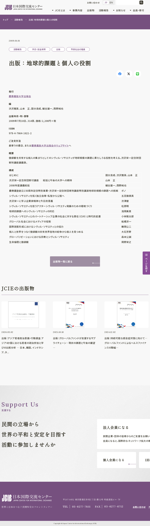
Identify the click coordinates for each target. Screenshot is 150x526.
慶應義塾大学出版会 (20, 96)
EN (111, 2)
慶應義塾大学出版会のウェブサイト (50, 145)
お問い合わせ (93, 2)
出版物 (90, 10)
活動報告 (104, 10)
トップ (5, 19)
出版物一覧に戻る (62, 261)
